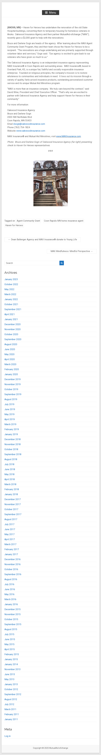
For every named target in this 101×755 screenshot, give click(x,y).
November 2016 (12, 564)
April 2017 (9, 539)
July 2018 (9, 464)
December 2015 (12, 609)
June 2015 (9, 639)
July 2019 (9, 404)
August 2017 (10, 519)
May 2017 (9, 534)
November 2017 (12, 504)
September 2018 (12, 454)
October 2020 (11, 334)
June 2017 (9, 529)
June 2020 (9, 349)
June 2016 (9, 589)
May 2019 (9, 414)
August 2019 (10, 399)
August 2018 (10, 459)
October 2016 (11, 569)
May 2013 (9, 679)
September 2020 (12, 339)
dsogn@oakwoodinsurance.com (29, 124)
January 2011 (11, 719)
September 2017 (12, 514)
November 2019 (12, 384)
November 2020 (12, 329)
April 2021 (9, 314)
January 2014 (11, 664)
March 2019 (10, 424)
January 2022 (11, 299)
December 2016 (12, 559)
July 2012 (9, 704)
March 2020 (10, 364)
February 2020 (11, 369)
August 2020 (10, 344)
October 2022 (11, 284)
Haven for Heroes (14, 225)
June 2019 (9, 409)
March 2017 (10, 544)
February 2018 (11, 489)
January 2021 (11, 319)
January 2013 (11, 684)
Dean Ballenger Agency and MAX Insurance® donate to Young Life (42, 239)
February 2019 (11, 429)
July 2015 (9, 634)
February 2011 (11, 714)
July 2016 (9, 584)
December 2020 (12, 324)
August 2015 (10, 629)
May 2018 (9, 474)
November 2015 (12, 614)
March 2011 (10, 709)
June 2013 (9, 674)
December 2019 (12, 379)
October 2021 (11, 304)
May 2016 (9, 594)
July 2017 (9, 524)
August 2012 (10, 699)
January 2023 (11, 279)
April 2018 (9, 479)
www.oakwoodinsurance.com (30, 130)
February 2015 (11, 654)
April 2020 (9, 359)
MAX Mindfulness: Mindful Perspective (72, 251)
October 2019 (11, 389)
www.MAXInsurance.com (68, 136)
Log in (7, 736)
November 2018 (12, 444)
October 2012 (11, 689)
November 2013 (12, 669)
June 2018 (9, 469)
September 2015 (12, 624)
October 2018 (11, 449)
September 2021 (12, 309)
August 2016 (10, 579)
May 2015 (9, 644)
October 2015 (11, 619)
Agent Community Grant (28, 220)
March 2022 (10, 294)
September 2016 (12, 574)
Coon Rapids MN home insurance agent (63, 220)
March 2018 (10, 484)
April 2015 (9, 649)
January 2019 (11, 434)
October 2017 (11, 509)
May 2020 (9, 354)
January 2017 (11, 554)
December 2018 (12, 439)
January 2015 (11, 659)
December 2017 (12, 499)
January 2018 (11, 494)
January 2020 (11, 374)
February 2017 (11, 549)
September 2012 (12, 694)
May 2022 (9, 289)
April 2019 (9, 419)
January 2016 (11, 604)
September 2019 (12, 394)
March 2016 (10, 599)
